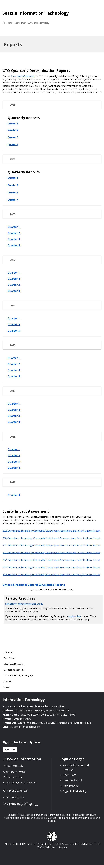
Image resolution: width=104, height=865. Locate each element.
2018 (12, 436)
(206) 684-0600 (22, 718)
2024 (12, 159)
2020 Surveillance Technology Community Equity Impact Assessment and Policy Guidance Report (51, 567)
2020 (12, 345)
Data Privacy (20, 22)
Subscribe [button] (10, 749)
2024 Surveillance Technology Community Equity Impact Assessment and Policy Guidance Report (52, 537)
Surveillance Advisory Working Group (24, 603)
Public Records (12, 777)
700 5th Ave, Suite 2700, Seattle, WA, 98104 (42, 710)
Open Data (69, 775)
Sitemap (62, 847)
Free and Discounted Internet (76, 767)
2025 (12, 104)
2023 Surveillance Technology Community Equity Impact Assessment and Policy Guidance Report (51, 545)
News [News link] (7, 687)
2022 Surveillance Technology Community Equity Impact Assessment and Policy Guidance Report (51, 552)
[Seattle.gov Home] (4, 23)
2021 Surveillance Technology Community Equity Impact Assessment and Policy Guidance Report (51, 559)
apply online (74, 616)
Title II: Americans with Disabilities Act (73, 844)
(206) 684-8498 (82, 722)
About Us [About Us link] (9, 652)
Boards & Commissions (23, 805)
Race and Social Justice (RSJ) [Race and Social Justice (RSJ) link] (18, 675)
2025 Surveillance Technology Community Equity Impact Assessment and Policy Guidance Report (51, 530)
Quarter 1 (13, 123)
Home (9, 22)
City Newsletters (13, 797)
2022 (12, 260)
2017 (12, 482)
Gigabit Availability (74, 791)
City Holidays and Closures (20, 782)
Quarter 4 (13, 144)
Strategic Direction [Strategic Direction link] (14, 663)
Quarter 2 (13, 129)
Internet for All (72, 780)
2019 (12, 391)
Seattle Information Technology (36, 13)
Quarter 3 (13, 137)
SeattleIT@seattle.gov (26, 727)
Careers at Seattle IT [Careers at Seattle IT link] (15, 669)
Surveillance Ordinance (22, 76)
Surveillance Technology (38, 22)
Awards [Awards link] (8, 681)
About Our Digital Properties (19, 844)
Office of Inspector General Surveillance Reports (34, 584)
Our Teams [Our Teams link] (10, 658)
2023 (12, 214)
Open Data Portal (14, 771)
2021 (12, 305)
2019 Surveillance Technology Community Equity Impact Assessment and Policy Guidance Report (51, 574)
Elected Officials (13, 766)
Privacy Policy (44, 844)
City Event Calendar (15, 790)
